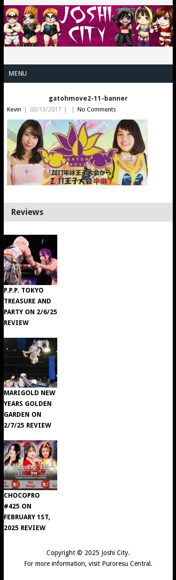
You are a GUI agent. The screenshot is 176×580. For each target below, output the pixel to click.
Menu (17, 73)
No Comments (96, 109)
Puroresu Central (126, 563)
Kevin (14, 109)
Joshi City (114, 552)
